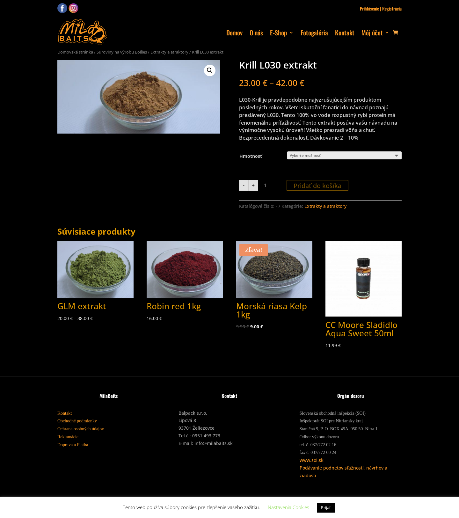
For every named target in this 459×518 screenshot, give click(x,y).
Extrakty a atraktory (169, 52)
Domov (234, 32)
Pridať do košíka (317, 185)
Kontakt (344, 32)
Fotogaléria (314, 32)
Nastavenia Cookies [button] (288, 507)
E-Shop (278, 32)
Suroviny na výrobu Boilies (122, 52)
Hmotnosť (250, 156)
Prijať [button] (326, 507)
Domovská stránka (75, 52)
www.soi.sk (312, 460)
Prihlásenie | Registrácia (381, 8)
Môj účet (372, 32)
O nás (256, 32)
